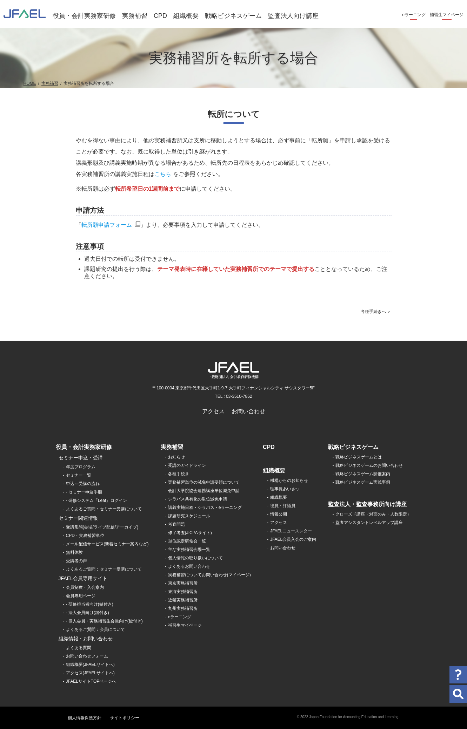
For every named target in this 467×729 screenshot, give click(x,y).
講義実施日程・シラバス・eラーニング (205, 507)
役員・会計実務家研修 (84, 15)
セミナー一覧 (78, 475)
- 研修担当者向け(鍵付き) (89, 604)
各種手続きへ (373, 311)
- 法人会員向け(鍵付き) (87, 612)
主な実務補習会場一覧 (189, 549)
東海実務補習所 (183, 591)
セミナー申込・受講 (81, 458)
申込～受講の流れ (83, 483)
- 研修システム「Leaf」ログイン (96, 500)
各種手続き (178, 473)
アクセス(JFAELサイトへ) (90, 672)
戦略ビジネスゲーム (233, 15)
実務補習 (134, 15)
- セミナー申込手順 (84, 492)
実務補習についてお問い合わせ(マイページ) (209, 574)
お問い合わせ (248, 411)
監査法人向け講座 (293, 15)
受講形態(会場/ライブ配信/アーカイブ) (102, 527)
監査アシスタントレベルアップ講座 (369, 522)
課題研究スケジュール (189, 515)
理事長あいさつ (285, 488)
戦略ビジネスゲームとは (358, 457)
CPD (160, 15)
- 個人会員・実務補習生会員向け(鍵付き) (104, 621)
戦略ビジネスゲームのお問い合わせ (369, 465)
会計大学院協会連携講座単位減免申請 (204, 490)
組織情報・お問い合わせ (86, 638)
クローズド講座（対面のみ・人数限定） (373, 514)
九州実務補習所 (183, 608)
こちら (162, 174)
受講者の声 (76, 560)
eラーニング (414, 14)
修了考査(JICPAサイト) (190, 532)
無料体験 (74, 552)
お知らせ (176, 457)
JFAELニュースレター (291, 531)
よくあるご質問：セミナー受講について (104, 508)
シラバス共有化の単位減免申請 (197, 499)
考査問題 (176, 524)
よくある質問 (78, 647)
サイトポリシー (124, 717)
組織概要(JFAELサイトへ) (90, 664)
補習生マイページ (446, 14)
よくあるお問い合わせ (189, 566)
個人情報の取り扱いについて (195, 558)
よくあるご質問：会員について (95, 629)
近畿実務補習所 (183, 600)
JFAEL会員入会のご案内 (293, 539)
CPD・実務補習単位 (85, 535)
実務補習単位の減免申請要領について (204, 482)
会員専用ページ (80, 595)
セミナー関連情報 (78, 518)
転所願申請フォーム (106, 225)
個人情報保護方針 (84, 717)
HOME (30, 83)
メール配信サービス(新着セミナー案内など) (107, 543)
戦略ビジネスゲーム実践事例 (362, 482)
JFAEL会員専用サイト (83, 578)
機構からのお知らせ (289, 480)
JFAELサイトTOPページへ (91, 681)
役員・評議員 (282, 505)
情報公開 (278, 514)
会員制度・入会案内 (85, 587)
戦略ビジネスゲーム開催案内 (362, 473)
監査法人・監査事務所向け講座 (367, 504)
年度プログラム (80, 466)
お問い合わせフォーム (87, 656)
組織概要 (186, 15)
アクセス (213, 411)
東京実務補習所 (183, 583)
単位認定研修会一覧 (187, 541)
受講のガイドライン (187, 465)
